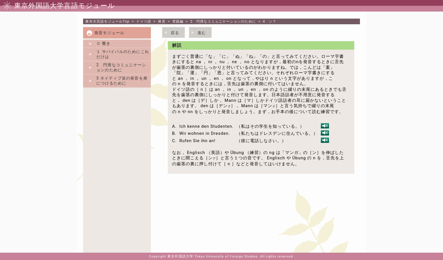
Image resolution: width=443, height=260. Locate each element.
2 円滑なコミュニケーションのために (223, 21)
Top (107, 21)
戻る (175, 32)
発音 (161, 21)
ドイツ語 (143, 21)
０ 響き (103, 43)
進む (201, 32)
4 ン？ (269, 21)
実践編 (178, 21)
